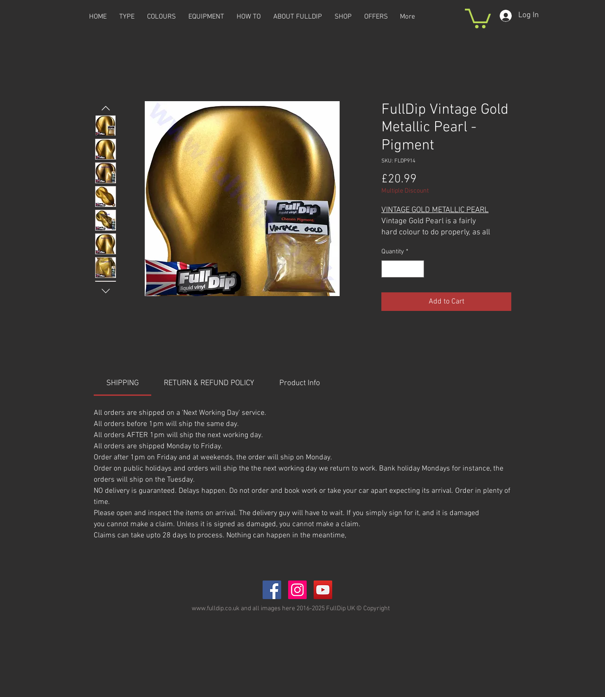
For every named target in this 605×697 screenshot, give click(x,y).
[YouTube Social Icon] (323, 590)
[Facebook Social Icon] (272, 590)
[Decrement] (388, 269)
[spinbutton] (402, 269)
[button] (478, 17)
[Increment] (417, 269)
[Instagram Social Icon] (297, 590)
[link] (122, 383)
